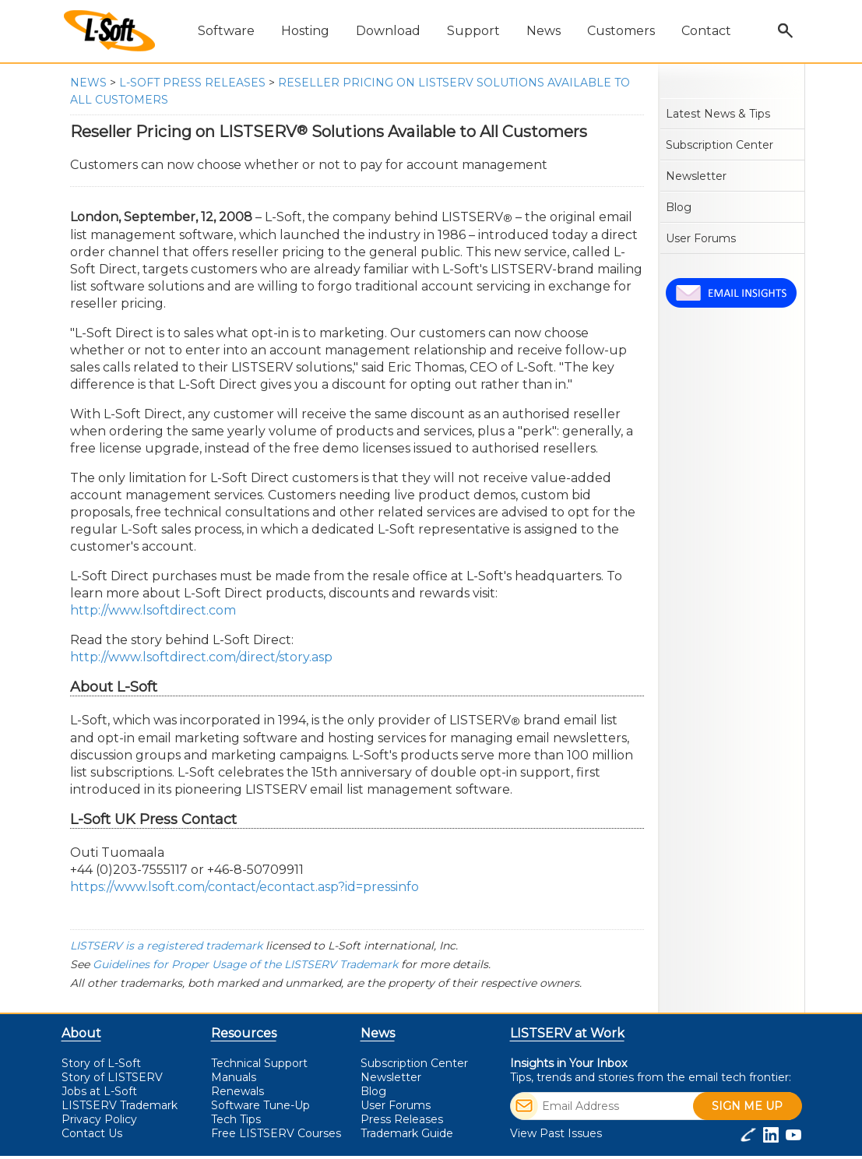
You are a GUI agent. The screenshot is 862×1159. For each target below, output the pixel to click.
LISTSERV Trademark (120, 1105)
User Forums (701, 238)
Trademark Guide (407, 1133)
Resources (243, 1033)
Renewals (237, 1091)
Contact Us (92, 1133)
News (88, 83)
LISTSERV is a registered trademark (166, 946)
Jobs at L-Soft (99, 1091)
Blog (678, 207)
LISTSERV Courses (276, 1133)
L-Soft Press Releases (192, 83)
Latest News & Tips (718, 114)
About (81, 1033)
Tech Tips (236, 1119)
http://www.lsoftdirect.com (153, 610)
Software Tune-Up (260, 1105)
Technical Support (259, 1063)
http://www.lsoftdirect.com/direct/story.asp (201, 657)
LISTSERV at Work (567, 1033)
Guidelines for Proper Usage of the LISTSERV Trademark (245, 964)
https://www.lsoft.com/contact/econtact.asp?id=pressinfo (244, 886)
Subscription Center (719, 145)
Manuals (233, 1077)
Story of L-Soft (101, 1063)
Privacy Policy (99, 1119)
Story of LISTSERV (112, 1077)
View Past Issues (556, 1133)
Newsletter (696, 176)
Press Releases (402, 1119)
